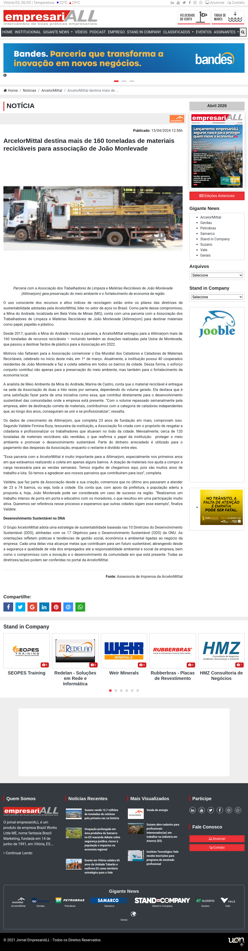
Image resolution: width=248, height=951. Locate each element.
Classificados (177, 32)
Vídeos (81, 32)
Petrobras (208, 228)
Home (8, 31)
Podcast (97, 32)
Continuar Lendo (17, 853)
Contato (236, 2)
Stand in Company (144, 32)
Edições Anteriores (217, 196)
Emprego (116, 32)
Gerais (205, 255)
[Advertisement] (217, 409)
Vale (203, 250)
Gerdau (206, 223)
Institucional (28, 32)
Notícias (29, 90)
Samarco (207, 233)
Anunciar (214, 2)
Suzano (206, 244)
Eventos (203, 32)
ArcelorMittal (51, 90)
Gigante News (56, 32)
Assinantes (225, 32)
